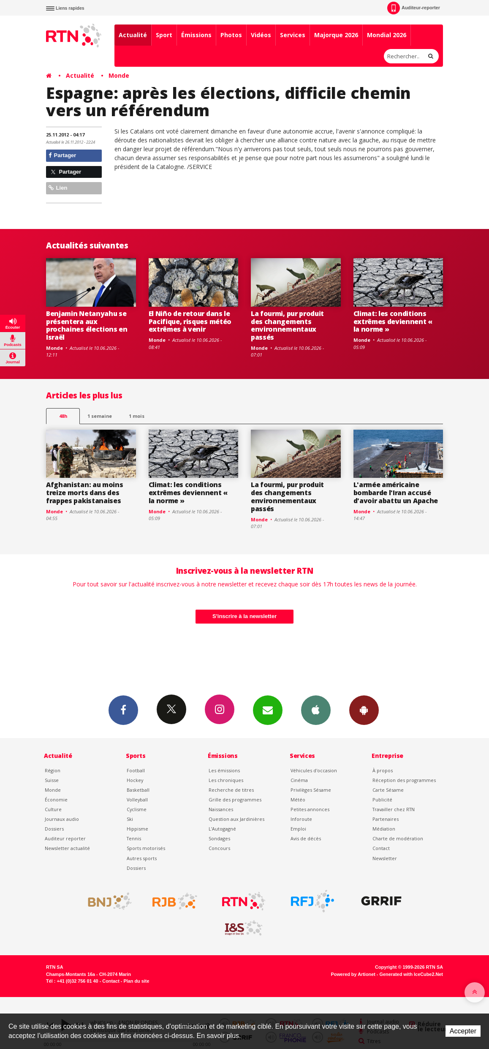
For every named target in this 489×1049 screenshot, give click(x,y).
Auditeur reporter (65, 838)
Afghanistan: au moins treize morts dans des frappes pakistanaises (84, 492)
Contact (381, 848)
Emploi (298, 828)
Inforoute (301, 819)
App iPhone (316, 709)
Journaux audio (62, 819)
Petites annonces (310, 809)
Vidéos (261, 35)
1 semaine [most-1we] (99, 416)
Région (52, 770)
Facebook (123, 709)
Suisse (52, 780)
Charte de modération (397, 838)
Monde (119, 75)
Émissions (196, 35)
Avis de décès (306, 838)
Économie (56, 799)
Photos (231, 35)
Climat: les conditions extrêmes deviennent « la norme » (392, 321)
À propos (382, 770)
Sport (164, 35)
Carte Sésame (388, 790)
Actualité (133, 35)
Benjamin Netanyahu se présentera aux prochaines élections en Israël (87, 325)
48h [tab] (63, 416)
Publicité (382, 799)
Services (292, 35)
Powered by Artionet (353, 974)
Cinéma (299, 780)
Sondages (219, 838)
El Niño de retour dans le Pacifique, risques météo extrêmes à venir (190, 321)
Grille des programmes (235, 799)
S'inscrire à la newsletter (244, 616)
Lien (58, 188)
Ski (130, 819)
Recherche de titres (231, 790)
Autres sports (142, 858)
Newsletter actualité (67, 848)
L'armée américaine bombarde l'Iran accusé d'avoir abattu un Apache (395, 492)
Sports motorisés (146, 848)
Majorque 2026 (336, 35)
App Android (364, 709)
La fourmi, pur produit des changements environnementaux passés (287, 325)
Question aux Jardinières (236, 819)
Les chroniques (226, 780)
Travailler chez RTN (393, 809)
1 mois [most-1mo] (136, 416)
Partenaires (385, 819)
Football (136, 770)
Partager (62, 155)
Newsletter (384, 858)
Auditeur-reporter (413, 8)
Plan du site (136, 981)
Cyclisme (137, 809)
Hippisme (137, 828)
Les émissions (224, 770)
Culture (53, 809)
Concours (219, 848)
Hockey (135, 780)
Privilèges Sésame (311, 790)
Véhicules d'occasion (314, 770)
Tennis (134, 838)
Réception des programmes (404, 780)
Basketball (138, 790)
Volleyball (137, 799)
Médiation (383, 828)
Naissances (221, 809)
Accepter (463, 1031)
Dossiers (54, 828)
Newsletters (268, 709)
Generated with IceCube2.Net (411, 974)
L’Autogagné (222, 828)
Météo (298, 799)
